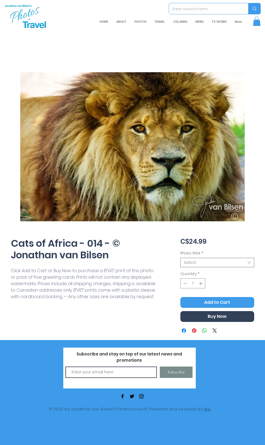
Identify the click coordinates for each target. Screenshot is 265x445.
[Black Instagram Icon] (141, 396)
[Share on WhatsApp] (204, 330)
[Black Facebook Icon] (122, 396)
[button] (257, 21)
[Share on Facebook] (184, 330)
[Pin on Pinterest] (194, 330)
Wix (207, 409)
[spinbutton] (193, 283)
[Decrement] (184, 283)
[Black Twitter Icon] (132, 396)
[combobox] (217, 262)
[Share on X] (214, 330)
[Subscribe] (176, 372)
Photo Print (191, 253)
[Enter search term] (204, 8)
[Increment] (201, 283)
